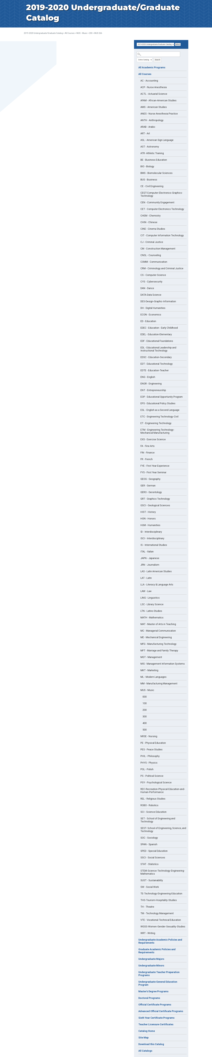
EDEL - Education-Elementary (156, 334)
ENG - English (147, 377)
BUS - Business (148, 179)
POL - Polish (146, 769)
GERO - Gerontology (151, 492)
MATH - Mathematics (151, 617)
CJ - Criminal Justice (151, 242)
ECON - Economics (150, 314)
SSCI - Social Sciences (152, 857)
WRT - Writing (147, 933)
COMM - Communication (153, 261)
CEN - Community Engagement (157, 202)
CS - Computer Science (153, 275)
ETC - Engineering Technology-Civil (159, 416)
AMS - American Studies (153, 107)
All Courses (70, 33)
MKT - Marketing (149, 670)
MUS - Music (81, 33)
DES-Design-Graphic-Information (158, 301)
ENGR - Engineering (151, 383)
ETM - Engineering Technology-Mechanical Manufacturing (157, 431)
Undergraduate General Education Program (157, 983)
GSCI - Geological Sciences (155, 505)
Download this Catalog (151, 1044)
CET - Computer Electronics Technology (162, 209)
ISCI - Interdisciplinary (152, 538)
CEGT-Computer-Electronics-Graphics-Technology (161, 194)
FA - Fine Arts (147, 446)
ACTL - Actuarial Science (153, 93)
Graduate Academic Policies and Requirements (157, 951)
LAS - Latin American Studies (156, 571)
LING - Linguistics (150, 597)
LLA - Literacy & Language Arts (156, 584)
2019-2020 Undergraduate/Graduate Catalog (43, 33)
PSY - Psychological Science (156, 782)
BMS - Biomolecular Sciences (156, 173)
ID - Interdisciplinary (151, 531)
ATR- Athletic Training (152, 153)
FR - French (146, 459)
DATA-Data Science (150, 294)
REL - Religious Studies (152, 798)
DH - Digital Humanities (152, 308)
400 (145, 723)
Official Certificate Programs (154, 1004)
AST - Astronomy (149, 146)
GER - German (148, 485)
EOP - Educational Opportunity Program (161, 396)
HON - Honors (148, 518)
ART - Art (145, 133)
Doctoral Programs (149, 998)
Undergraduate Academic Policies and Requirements (160, 941)
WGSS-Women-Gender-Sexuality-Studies (162, 926)
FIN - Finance (147, 452)
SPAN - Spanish (148, 844)
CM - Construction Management (157, 248)
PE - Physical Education (153, 742)
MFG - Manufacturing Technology (158, 643)
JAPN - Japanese (149, 558)
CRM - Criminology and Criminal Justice (161, 268)
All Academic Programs (151, 67)
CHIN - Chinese (148, 222)
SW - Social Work (149, 886)
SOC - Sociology (149, 837)
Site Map (143, 1037)
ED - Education (148, 321)
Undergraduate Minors (151, 965)
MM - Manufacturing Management (158, 683)
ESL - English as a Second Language (159, 410)
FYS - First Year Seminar (153, 472)
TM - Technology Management (157, 913)
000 (145, 696)
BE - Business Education (153, 159)
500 (145, 729)
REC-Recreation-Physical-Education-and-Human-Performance (162, 791)
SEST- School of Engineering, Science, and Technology (163, 830)
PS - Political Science (151, 775)
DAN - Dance (147, 288)
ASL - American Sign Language (156, 140)
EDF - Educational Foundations (156, 341)
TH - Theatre (147, 906)
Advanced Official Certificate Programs (160, 1011)
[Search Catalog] (158, 54)
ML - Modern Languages (153, 676)
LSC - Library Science (151, 604)
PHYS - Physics (148, 762)
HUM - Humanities (150, 525)
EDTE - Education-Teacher (154, 370)
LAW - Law (146, 591)
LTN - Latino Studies (151, 610)
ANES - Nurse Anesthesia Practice (159, 113)
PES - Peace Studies (151, 749)
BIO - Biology (147, 166)
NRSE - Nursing (148, 736)
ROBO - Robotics (149, 805)
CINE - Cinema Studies (152, 228)
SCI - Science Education (153, 811)
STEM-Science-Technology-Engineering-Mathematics (162, 872)
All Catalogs (145, 1050)
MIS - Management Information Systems (162, 663)
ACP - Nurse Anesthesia (153, 87)
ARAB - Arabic (147, 126)
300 (145, 716)
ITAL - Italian (147, 551)
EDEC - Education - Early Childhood (159, 327)
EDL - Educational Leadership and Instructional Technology (158, 349)
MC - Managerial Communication (158, 630)
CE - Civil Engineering (151, 186)
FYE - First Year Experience (154, 465)
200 (90, 33)
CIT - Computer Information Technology (162, 235)
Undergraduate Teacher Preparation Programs (159, 974)
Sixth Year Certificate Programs (156, 1017)
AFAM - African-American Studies (158, 100)
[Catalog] (155, 44)
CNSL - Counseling (150, 255)
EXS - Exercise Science (153, 439)
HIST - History (148, 511)
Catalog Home (146, 1031)
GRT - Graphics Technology (155, 498)
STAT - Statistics (149, 864)
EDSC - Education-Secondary (156, 357)
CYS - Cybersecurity (151, 281)
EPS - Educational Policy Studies (157, 403)
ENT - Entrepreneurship (153, 390)
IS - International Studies (153, 544)
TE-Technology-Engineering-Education (161, 893)
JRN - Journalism (149, 564)
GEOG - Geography (150, 479)
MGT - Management (151, 657)
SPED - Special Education (154, 850)
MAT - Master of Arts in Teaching (158, 624)
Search (157, 60)
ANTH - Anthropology (151, 120)
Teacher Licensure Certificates (155, 1024)
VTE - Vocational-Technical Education (160, 919)
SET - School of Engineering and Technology (157, 820)
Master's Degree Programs (153, 991)
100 (145, 703)
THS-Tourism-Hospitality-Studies (158, 900)
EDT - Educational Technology (156, 363)
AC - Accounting (149, 80)
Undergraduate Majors (151, 958)
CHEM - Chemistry (150, 215)
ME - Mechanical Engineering (156, 637)
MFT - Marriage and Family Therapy (159, 650)
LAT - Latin (146, 577)
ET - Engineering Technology (155, 423)
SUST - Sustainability (151, 880)
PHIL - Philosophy (150, 756)
